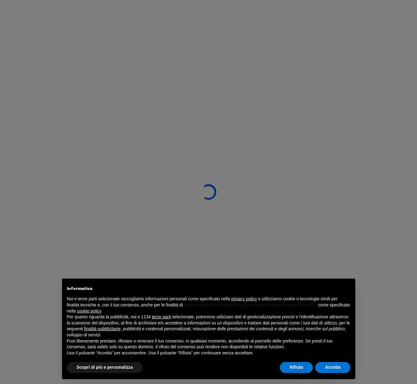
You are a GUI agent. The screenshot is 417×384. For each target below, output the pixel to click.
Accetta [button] (333, 367)
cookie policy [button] (89, 311)
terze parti (161, 316)
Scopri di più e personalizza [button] (105, 367)
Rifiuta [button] (296, 367)
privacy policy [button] (244, 298)
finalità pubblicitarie (102, 328)
